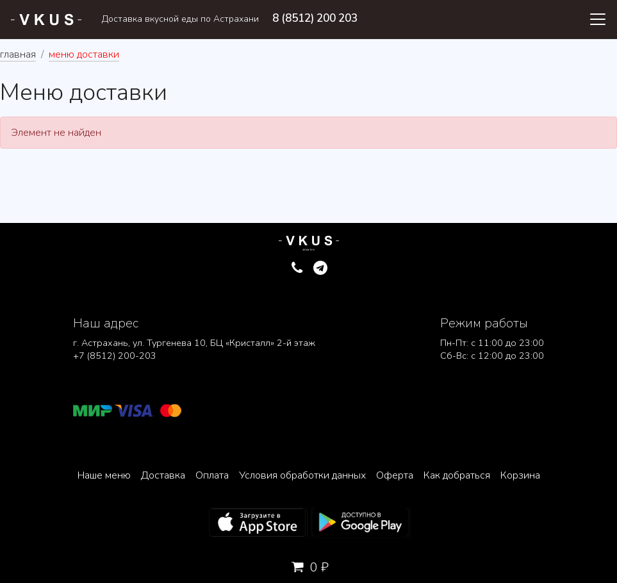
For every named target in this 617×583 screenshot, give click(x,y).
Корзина (520, 475)
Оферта (394, 475)
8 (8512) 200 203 (315, 18)
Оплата (212, 475)
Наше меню (104, 475)
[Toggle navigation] (597, 19)
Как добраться (457, 475)
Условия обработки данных (302, 475)
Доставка (163, 475)
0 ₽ (309, 567)
